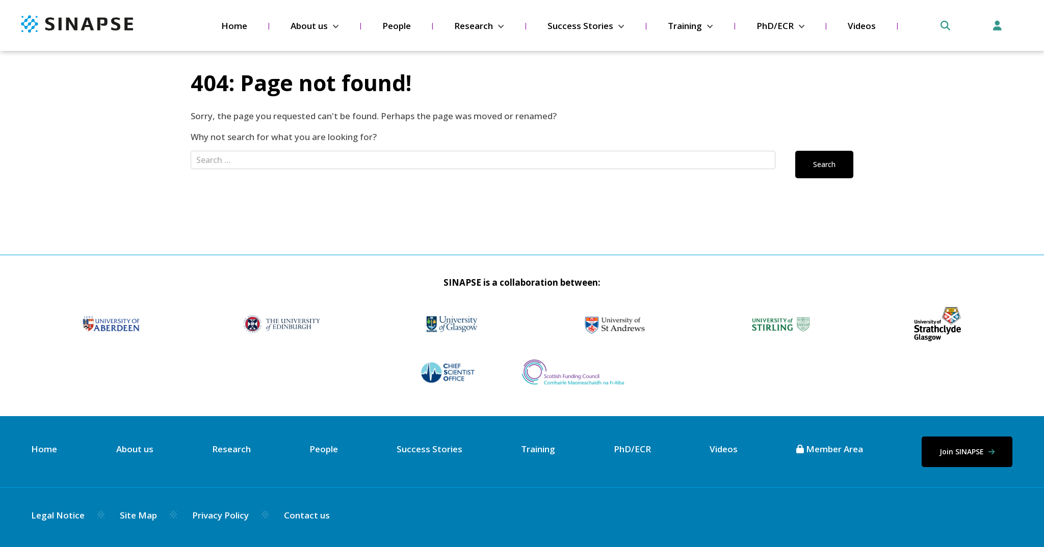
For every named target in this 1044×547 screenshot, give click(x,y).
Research (473, 25)
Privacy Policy (220, 515)
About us (309, 25)
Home (234, 25)
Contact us (307, 515)
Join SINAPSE (967, 451)
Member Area (829, 449)
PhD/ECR (775, 25)
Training (685, 25)
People (396, 25)
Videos (862, 25)
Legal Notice (58, 515)
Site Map (138, 515)
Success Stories (580, 25)
